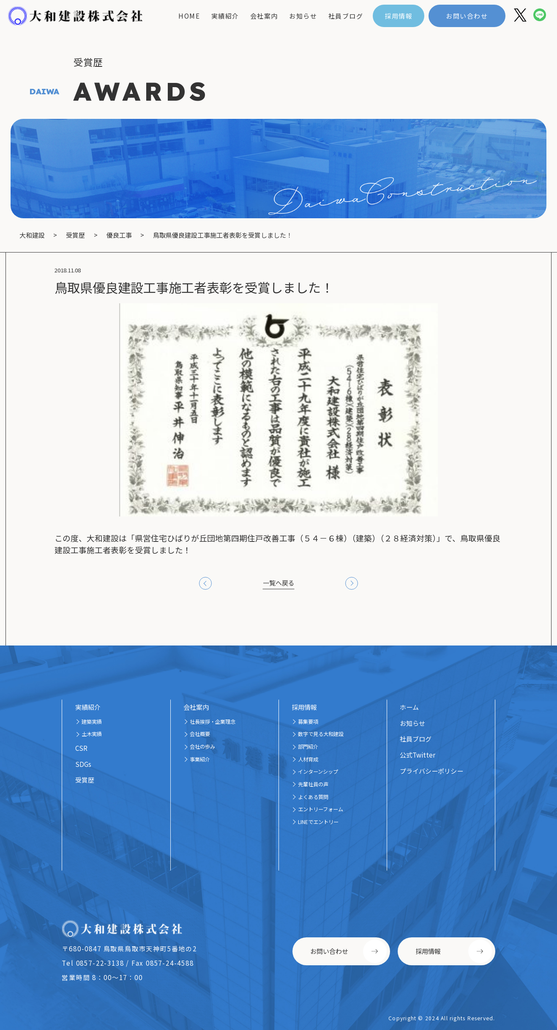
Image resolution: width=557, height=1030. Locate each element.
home (189, 15)
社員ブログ (345, 15)
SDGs (83, 764)
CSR (81, 748)
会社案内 (264, 15)
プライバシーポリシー (431, 770)
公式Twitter (417, 754)
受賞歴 (84, 779)
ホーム (409, 707)
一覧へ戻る (279, 582)
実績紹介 (225, 15)
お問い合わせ (467, 15)
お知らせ (303, 15)
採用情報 (398, 15)
